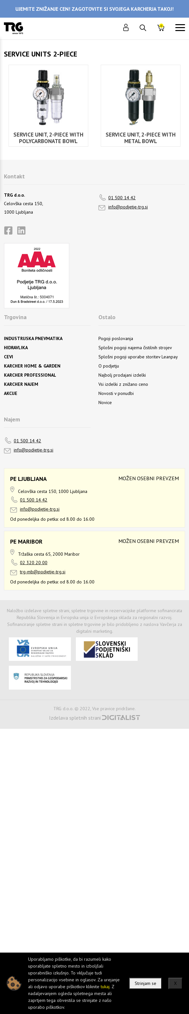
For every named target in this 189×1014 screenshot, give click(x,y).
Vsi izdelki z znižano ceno (123, 384)
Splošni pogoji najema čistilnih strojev (135, 348)
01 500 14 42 (122, 198)
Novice (105, 402)
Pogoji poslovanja (115, 338)
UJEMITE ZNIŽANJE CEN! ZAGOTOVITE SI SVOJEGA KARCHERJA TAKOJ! (94, 9)
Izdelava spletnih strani (75, 717)
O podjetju (108, 366)
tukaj (105, 986)
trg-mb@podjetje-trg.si (42, 572)
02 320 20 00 (33, 562)
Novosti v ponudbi (116, 393)
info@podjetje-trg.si (128, 207)
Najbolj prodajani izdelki (122, 375)
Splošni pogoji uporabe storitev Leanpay (138, 357)
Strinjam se (145, 983)
